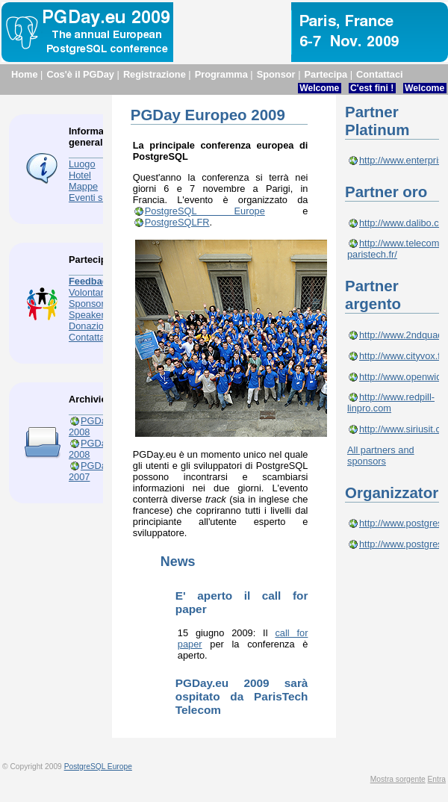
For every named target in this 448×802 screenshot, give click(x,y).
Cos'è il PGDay (80, 74)
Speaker (87, 314)
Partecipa (326, 74)
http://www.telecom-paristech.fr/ (395, 248)
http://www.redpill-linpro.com (391, 402)
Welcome (319, 88)
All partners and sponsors (380, 455)
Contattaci (379, 74)
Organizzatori (394, 492)
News (178, 561)
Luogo (82, 164)
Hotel (80, 175)
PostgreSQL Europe (205, 211)
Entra (437, 779)
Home (24, 74)
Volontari (87, 292)
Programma (221, 74)
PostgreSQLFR (177, 222)
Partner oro (386, 191)
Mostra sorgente (398, 779)
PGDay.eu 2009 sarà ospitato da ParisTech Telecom (241, 696)
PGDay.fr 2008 (94, 449)
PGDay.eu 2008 (96, 426)
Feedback (91, 281)
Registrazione (154, 74)
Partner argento (373, 294)
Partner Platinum (377, 120)
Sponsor (276, 74)
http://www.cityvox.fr (401, 355)
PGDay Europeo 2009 (208, 114)
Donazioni (90, 326)
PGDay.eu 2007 (96, 471)
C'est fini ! (371, 88)
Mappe (83, 186)
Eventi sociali (97, 197)
